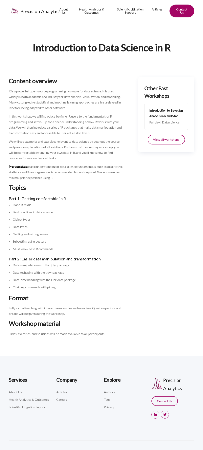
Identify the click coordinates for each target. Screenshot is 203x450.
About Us (63, 10)
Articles (157, 9)
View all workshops (166, 139)
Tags (107, 399)
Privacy (109, 407)
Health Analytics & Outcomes (91, 10)
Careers (61, 399)
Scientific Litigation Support (130, 10)
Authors (109, 392)
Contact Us (181, 10)
